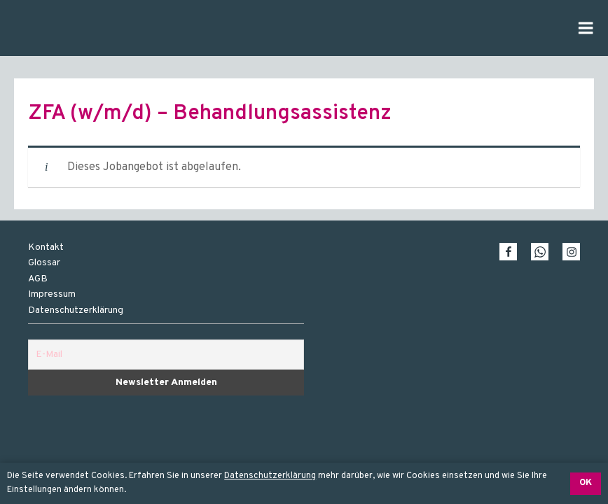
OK (585, 483)
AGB (38, 279)
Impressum (52, 294)
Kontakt (46, 247)
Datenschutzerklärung (270, 476)
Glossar (44, 263)
